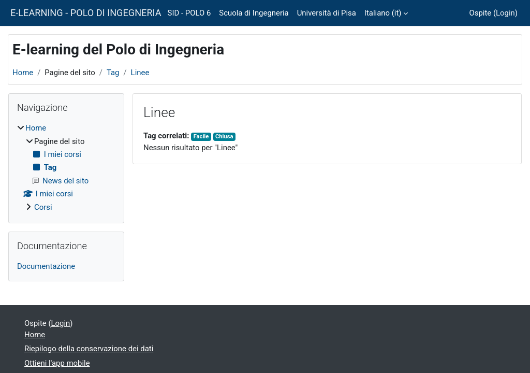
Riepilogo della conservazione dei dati (88, 348)
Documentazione (46, 266)
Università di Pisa (326, 13)
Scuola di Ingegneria (253, 13)
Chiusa (224, 136)
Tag (113, 72)
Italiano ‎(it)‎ (383, 13)
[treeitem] (66, 167)
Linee (140, 72)
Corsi (43, 207)
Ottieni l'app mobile (57, 363)
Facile (201, 136)
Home (22, 72)
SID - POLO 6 (189, 13)
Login (505, 13)
